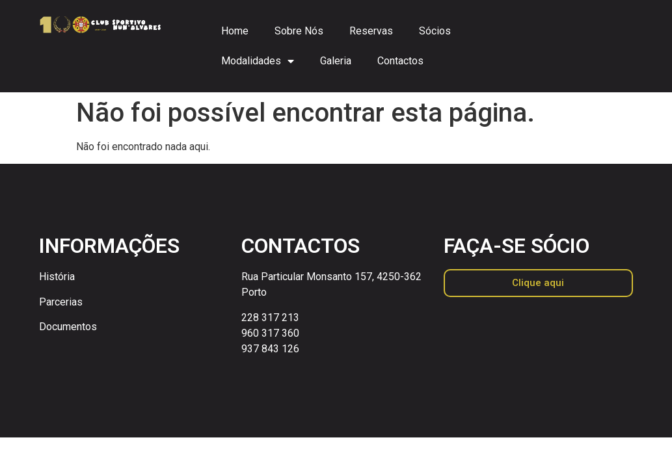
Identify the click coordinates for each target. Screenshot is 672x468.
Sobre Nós (299, 31)
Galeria (335, 61)
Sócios (435, 31)
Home (235, 31)
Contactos (400, 61)
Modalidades (257, 61)
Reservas (371, 31)
